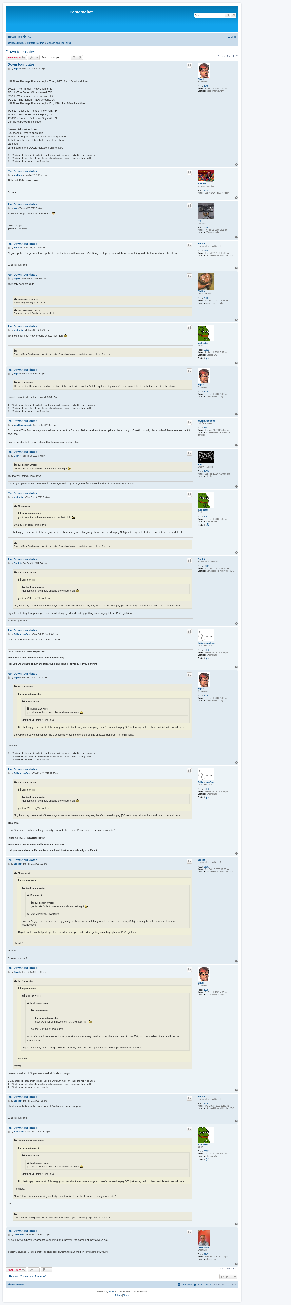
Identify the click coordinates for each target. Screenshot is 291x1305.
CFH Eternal (203, 1247)
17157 (207, 86)
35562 (207, 227)
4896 (206, 298)
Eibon (200, 464)
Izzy (199, 221)
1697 (206, 428)
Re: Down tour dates (22, 171)
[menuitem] (27, 36)
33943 (207, 650)
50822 (207, 350)
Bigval (201, 79)
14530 (207, 471)
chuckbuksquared (206, 421)
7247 (206, 1254)
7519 (206, 190)
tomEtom (202, 184)
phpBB (112, 1292)
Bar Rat (201, 244)
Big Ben (201, 291)
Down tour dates (20, 52)
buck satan (203, 343)
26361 (207, 251)
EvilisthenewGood (206, 643)
